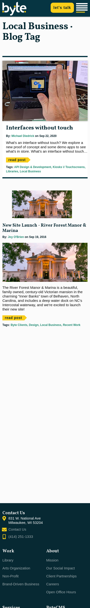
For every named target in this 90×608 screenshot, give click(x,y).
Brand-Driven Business (20, 584)
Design (33, 325)
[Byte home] (14, 14)
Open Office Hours (61, 592)
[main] (45, 260)
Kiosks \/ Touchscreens (68, 167)
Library (7, 560)
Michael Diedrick (23, 136)
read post (17, 160)
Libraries (12, 171)
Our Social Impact (60, 568)
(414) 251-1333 (20, 536)
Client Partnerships (61, 576)
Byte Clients (19, 325)
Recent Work (71, 325)
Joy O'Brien (16, 237)
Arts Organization (16, 568)
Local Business (30, 171)
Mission (52, 560)
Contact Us (17, 529)
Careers (52, 584)
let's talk (62, 8)
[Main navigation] (82, 8)
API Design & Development (32, 167)
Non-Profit (10, 576)
